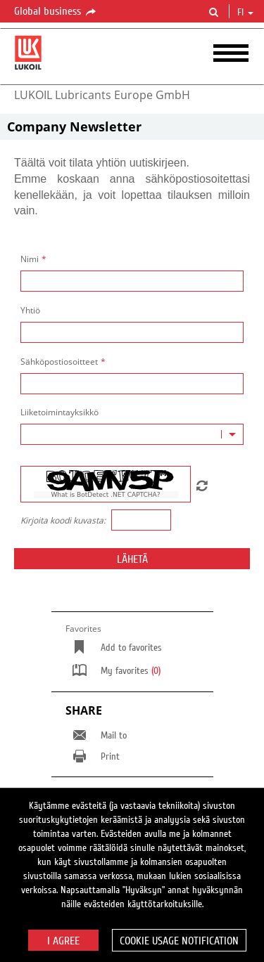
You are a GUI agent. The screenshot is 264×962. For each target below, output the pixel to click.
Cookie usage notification (179, 941)
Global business (56, 12)
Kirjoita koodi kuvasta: (63, 520)
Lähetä (132, 559)
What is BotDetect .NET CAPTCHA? (105, 494)
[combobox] (132, 434)
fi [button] (245, 12)
